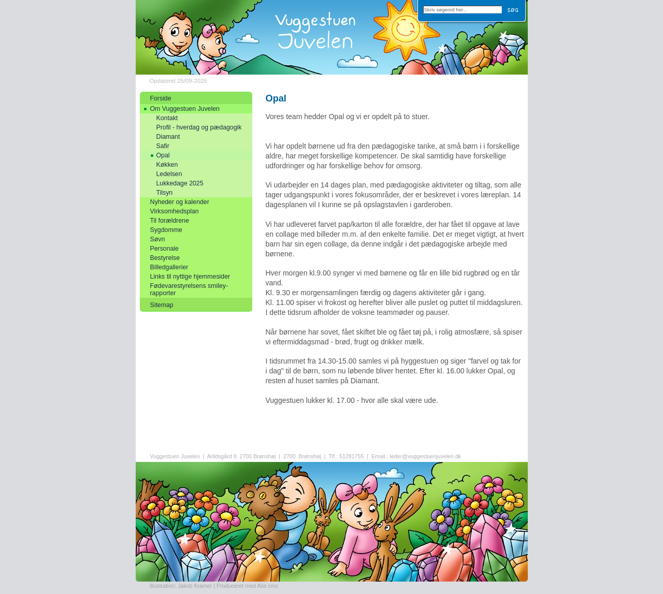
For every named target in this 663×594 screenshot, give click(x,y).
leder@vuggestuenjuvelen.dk (426, 456)
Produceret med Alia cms (247, 586)
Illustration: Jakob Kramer (181, 586)
